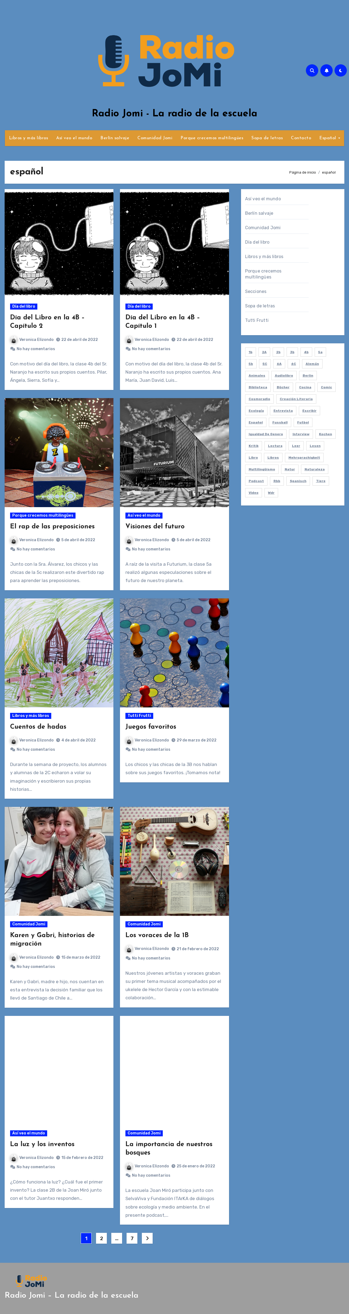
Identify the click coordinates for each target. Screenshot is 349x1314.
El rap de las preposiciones (52, 526)
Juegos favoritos (150, 727)
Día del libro (23, 306)
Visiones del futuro (155, 526)
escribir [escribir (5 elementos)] (309, 411)
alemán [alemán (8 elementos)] (312, 364)
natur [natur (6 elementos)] (290, 469)
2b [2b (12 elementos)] (278, 352)
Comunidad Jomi (154, 138)
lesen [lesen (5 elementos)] (315, 446)
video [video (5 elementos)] (253, 493)
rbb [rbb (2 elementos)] (276, 481)
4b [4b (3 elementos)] (306, 352)
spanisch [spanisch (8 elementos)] (298, 481)
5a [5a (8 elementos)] (320, 352)
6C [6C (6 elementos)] (293, 364)
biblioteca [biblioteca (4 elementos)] (258, 387)
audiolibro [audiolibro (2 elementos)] (284, 375)
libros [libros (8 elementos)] (273, 457)
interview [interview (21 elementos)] (301, 434)
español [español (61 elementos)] (256, 422)
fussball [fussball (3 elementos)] (280, 422)
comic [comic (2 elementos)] (326, 387)
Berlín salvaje (114, 138)
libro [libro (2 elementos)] (253, 457)
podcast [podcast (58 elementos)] (256, 481)
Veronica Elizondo (32, 339)
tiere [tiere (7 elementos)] (321, 481)
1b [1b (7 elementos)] (250, 352)
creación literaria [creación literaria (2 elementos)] (296, 399)
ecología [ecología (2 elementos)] (256, 411)
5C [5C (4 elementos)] (265, 364)
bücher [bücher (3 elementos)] (283, 387)
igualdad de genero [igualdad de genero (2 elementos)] (266, 434)
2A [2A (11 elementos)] (264, 352)
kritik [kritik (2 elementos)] (253, 446)
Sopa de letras (267, 138)
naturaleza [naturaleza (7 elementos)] (315, 469)
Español (328, 138)
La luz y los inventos (42, 1144)
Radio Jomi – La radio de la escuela (72, 1295)
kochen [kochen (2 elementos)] (325, 434)
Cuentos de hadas (38, 727)
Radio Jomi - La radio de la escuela (174, 114)
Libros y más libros (28, 138)
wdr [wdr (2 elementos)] (271, 493)
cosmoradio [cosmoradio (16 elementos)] (259, 399)
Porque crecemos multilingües (211, 138)
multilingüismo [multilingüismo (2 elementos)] (262, 469)
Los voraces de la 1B (157, 935)
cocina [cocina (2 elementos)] (305, 387)
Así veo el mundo (74, 138)
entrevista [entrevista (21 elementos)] (283, 411)
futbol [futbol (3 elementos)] (303, 422)
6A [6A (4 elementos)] (279, 364)
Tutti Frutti (139, 715)
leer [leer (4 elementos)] (296, 446)
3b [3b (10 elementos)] (292, 352)
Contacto (301, 138)
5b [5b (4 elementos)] (251, 364)
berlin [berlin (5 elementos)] (308, 375)
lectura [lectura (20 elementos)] (275, 446)
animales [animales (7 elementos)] (257, 375)
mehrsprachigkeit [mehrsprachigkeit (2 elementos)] (304, 457)
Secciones (256, 291)
